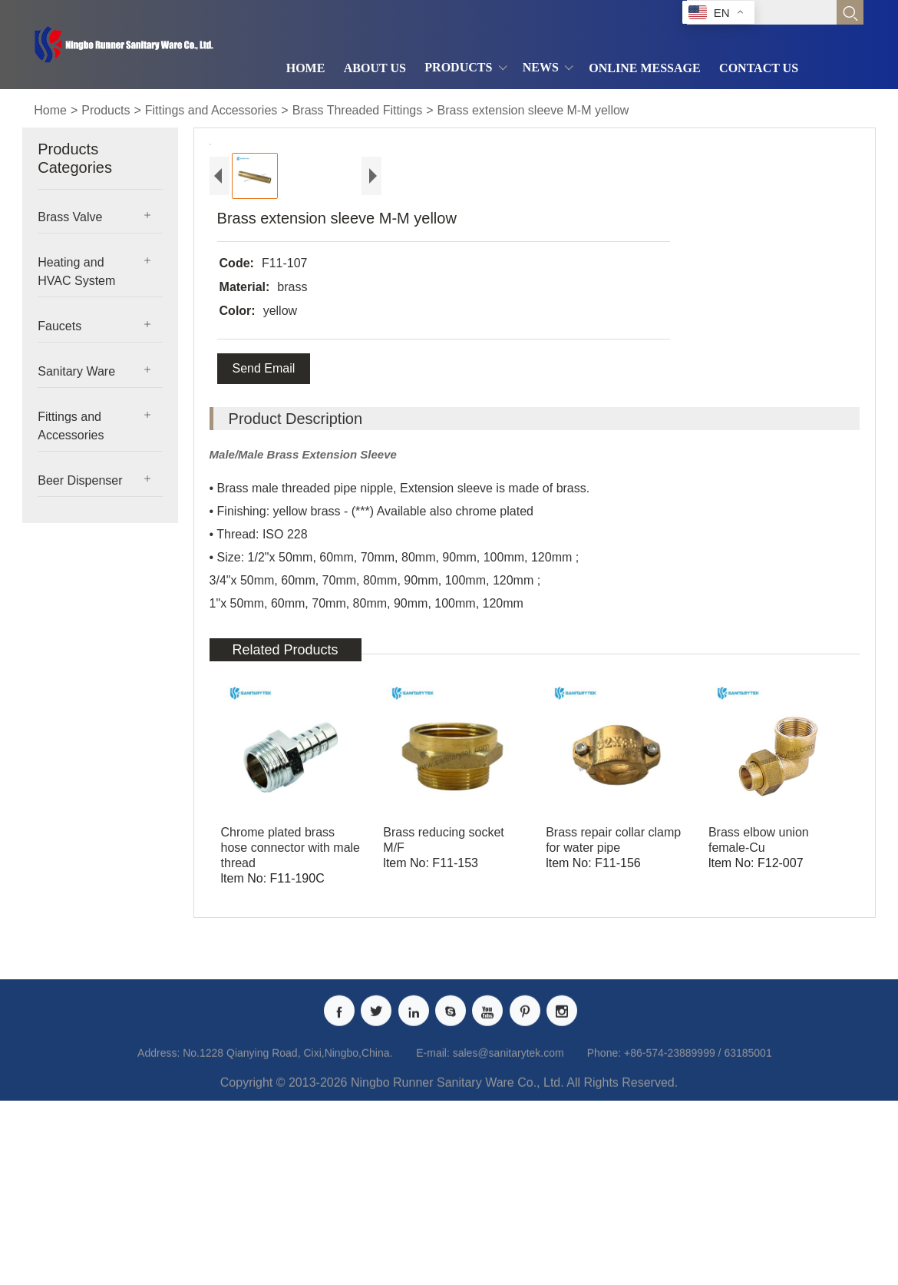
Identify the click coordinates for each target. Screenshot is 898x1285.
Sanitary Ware (76, 371)
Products (105, 110)
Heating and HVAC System (76, 271)
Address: (158, 1234)
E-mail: (433, 1234)
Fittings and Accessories (211, 110)
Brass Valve (70, 217)
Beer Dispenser (80, 480)
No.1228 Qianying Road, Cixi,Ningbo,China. (287, 1234)
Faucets (59, 326)
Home (50, 110)
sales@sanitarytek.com (508, 1234)
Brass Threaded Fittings (357, 110)
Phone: (604, 1234)
